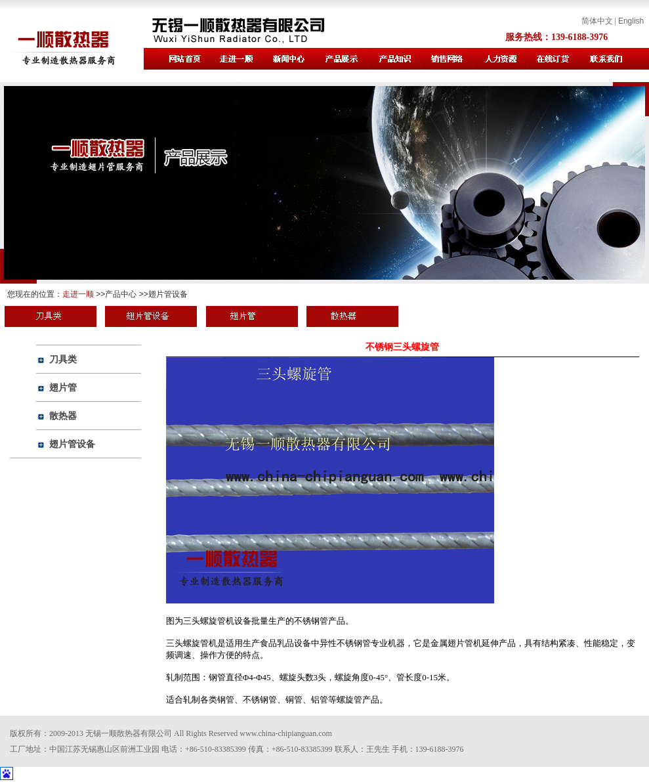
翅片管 (63, 387)
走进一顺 (78, 294)
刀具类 (63, 359)
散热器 (63, 415)
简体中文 (597, 21)
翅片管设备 (168, 294)
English (631, 21)
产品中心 (120, 294)
